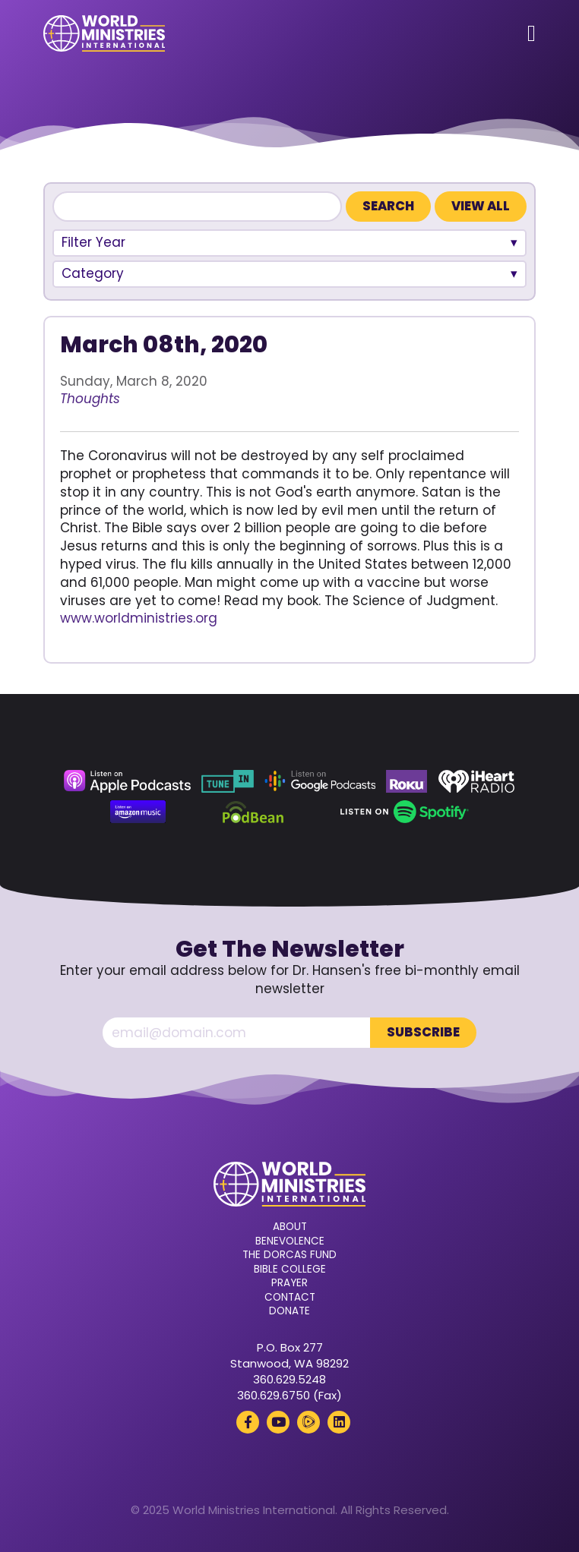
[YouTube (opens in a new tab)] (278, 1422)
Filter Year (93, 242)
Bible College (290, 1269)
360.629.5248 (289, 1379)
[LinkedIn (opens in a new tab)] (338, 1422)
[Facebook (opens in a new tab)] (247, 1422)
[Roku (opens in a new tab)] (406, 781)
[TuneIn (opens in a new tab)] (227, 781)
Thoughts (90, 399)
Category (93, 273)
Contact (289, 1297)
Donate (289, 1311)
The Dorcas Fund (289, 1255)
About (290, 1227)
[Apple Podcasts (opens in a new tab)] (127, 781)
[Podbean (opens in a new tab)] (253, 811)
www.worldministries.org (138, 618)
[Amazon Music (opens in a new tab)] (138, 811)
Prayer (289, 1283)
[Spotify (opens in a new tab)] (404, 811)
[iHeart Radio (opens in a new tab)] (476, 781)
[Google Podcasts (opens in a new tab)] (319, 781)
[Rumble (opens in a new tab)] (308, 1422)
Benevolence (289, 1241)
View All (480, 206)
